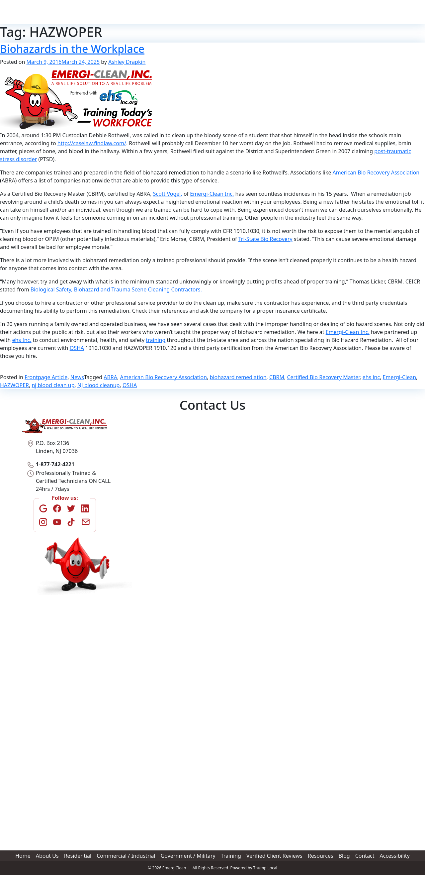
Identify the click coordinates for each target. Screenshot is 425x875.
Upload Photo (148, 794)
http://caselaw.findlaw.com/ (91, 143)
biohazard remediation (238, 377)
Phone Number (152, 500)
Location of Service (155, 555)
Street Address (147, 575)
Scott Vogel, (167, 193)
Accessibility (395, 855)
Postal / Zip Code (149, 641)
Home (119, 12)
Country (228, 639)
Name (140, 469)
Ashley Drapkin (126, 61)
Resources (306, 12)
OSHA (77, 348)
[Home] (62, 12)
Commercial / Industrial (193, 11)
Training (255, 12)
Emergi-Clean (399, 377)
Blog (328, 12)
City (136, 619)
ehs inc (371, 377)
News (77, 377)
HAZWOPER (14, 385)
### (136, 519)
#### (169, 519)
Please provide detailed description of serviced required (200, 725)
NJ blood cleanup (98, 385)
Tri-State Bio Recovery (265, 239)
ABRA (110, 377)
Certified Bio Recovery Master (323, 377)
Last (162, 488)
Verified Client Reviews (279, 12)
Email (140, 532)
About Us (138, 11)
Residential (162, 12)
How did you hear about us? (166, 655)
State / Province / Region (246, 619)
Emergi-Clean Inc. (212, 193)
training (155, 340)
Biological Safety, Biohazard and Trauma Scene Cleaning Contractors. (116, 289)
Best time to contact (156, 702)
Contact (347, 12)
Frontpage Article (46, 377)
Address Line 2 (147, 597)
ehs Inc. (22, 340)
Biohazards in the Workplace (72, 49)
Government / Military (226, 11)
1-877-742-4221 (386, 11)
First (136, 488)
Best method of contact (160, 678)
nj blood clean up (53, 385)
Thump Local (265, 868)
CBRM (276, 377)
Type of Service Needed (161, 447)
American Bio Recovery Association (376, 172)
